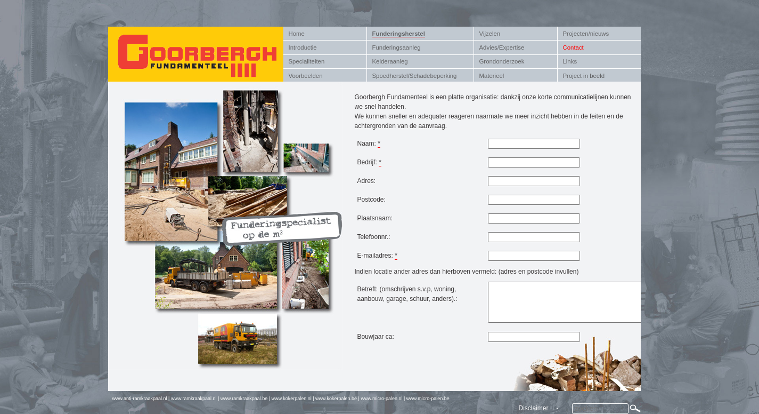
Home (297, 33)
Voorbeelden (306, 76)
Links (570, 61)
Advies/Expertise (502, 47)
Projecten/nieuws (586, 33)
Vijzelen (490, 33)
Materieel (491, 76)
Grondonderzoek (502, 61)
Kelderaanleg (390, 61)
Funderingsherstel (398, 33)
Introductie (303, 47)
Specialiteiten (307, 61)
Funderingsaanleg (396, 47)
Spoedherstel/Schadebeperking (414, 76)
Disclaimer (533, 408)
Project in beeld (584, 76)
